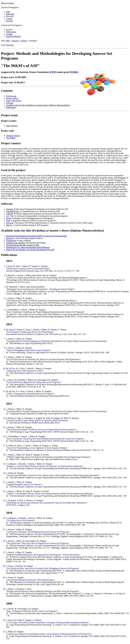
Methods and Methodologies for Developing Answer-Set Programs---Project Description (43, 555)
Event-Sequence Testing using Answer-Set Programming (30, 332)
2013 (9, 261)
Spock (8, 218)
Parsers (9, 238)
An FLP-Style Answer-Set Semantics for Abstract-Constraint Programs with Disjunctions (43, 359)
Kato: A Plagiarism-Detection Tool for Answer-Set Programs (32, 611)
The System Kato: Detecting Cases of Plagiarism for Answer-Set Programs (37, 543)
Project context (12, 98)
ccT (7, 216)
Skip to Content (7, 3)
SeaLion (9, 209)
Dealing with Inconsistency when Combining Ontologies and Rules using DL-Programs (42, 591)
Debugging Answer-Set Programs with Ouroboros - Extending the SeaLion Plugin (40, 289)
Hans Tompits (11, 126)
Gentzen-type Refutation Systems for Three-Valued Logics (30, 580)
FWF (53, 72)
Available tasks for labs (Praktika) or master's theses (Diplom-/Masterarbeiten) (38, 105)
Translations (11, 240)
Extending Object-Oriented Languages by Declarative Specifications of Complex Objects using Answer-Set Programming (56, 341)
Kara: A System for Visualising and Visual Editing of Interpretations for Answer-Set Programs (45, 439)
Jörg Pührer (10, 138)
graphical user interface (15, 243)
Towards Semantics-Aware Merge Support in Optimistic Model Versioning (37, 420)
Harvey (9, 225)
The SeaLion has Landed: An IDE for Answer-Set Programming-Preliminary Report (41, 429)
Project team (11, 96)
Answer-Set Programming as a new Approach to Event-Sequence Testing (36, 448)
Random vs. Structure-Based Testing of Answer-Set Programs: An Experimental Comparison (44, 466)
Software (9, 103)
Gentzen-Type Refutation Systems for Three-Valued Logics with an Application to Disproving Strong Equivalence (53, 475)
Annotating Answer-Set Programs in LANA (24, 371)
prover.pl (9, 223)
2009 (9, 603)
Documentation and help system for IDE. (22, 245)
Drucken (10, 45)
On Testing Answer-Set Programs (20, 520)
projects (24, 41)
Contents (7, 90)
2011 (9, 403)
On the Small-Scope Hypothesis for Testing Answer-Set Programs (33, 382)
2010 (9, 512)
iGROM (9, 214)
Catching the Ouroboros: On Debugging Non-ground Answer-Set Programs (38, 532)
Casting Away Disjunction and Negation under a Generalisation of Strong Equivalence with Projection (49, 634)
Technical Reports (13, 36)
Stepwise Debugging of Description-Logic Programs (28, 350)
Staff (8, 12)
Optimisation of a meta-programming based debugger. (28, 247)
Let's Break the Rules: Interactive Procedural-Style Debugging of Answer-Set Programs (42, 568)
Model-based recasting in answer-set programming (27, 268)
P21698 (73, 72)
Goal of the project (13, 101)
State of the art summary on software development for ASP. (30, 250)
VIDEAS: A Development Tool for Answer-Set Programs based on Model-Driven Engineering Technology (50, 493)
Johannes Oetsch (13, 135)
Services (9, 21)
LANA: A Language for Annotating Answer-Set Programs (30, 394)
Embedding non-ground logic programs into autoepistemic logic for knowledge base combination (46, 503)
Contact (9, 19)
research (15, 41)
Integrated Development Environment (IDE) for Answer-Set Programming (36, 236)
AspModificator (12, 211)
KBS (8, 41)
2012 (9, 324)
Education (10, 14)
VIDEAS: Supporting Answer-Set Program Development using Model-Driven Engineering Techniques (48, 457)
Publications (11, 32)
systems (9, 34)
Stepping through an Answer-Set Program (24, 484)
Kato (8, 220)
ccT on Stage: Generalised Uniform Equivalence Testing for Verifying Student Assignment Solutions (47, 622)
